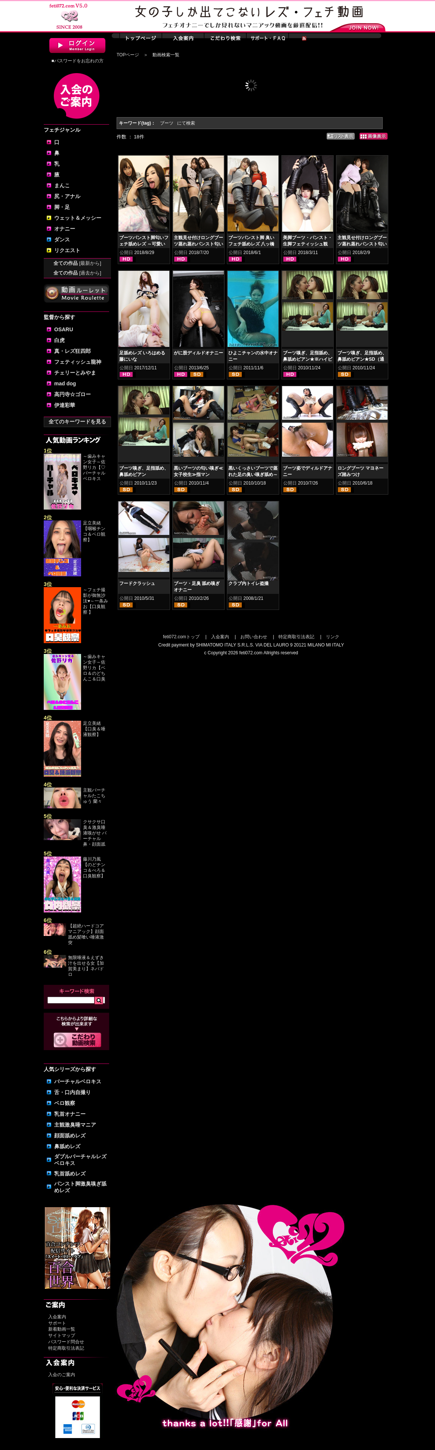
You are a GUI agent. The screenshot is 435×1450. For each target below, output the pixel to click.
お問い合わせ (253, 636)
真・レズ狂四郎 (72, 351)
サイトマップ (61, 1335)
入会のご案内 (61, 1374)
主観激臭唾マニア (75, 1125)
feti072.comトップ (181, 636)
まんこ (62, 185)
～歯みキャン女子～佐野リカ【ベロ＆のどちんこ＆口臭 (94, 668)
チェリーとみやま (75, 373)
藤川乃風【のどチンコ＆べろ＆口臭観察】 (94, 867)
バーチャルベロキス (77, 1081)
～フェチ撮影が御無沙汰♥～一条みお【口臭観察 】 (95, 601)
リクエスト (67, 250)
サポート (57, 1323)
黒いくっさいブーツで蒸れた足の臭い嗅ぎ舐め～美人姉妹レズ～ (253, 474)
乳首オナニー (70, 1114)
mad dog (65, 383)
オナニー (64, 229)
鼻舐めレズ (67, 1146)
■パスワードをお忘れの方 (77, 60)
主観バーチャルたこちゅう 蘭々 (94, 795)
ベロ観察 (64, 1103)
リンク (332, 636)
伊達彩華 (64, 405)
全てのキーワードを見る (77, 422)
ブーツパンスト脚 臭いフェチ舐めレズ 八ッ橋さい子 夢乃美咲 (251, 244)
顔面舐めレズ (70, 1136)
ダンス (62, 239)
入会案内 (57, 1316)
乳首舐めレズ (70, 1174)
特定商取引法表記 (66, 1348)
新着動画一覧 (61, 1329)
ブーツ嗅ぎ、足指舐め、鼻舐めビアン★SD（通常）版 (362, 359)
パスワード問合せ (66, 1341)
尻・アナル (67, 196)
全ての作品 (77, 263)
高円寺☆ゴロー (72, 394)
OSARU (63, 329)
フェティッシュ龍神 (77, 362)
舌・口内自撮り (72, 1092)
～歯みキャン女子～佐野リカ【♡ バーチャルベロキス (94, 467)
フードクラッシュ (137, 583)
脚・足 (62, 207)
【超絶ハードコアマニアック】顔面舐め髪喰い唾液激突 (86, 934)
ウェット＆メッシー (77, 218)
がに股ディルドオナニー (198, 353)
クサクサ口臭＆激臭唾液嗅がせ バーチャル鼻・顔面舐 (95, 833)
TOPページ (128, 54)
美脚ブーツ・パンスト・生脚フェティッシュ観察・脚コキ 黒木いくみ (307, 244)
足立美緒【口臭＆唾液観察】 (94, 729)
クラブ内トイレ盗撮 (248, 583)
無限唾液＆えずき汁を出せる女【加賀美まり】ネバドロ (86, 966)
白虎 (59, 340)
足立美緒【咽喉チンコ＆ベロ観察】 (94, 531)
